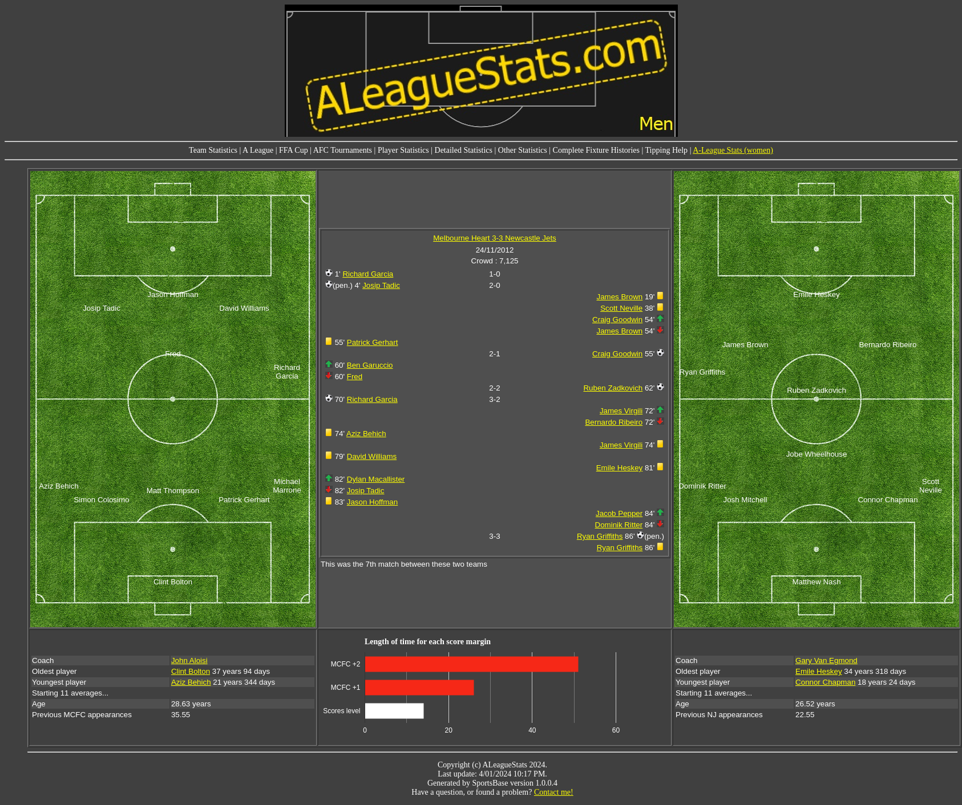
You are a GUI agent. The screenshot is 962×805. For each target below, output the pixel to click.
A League (257, 150)
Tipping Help (666, 150)
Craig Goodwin (617, 319)
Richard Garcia (367, 274)
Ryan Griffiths (600, 536)
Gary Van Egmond (826, 660)
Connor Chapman (825, 682)
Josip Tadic (381, 285)
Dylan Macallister (376, 479)
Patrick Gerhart (372, 342)
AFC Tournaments (342, 150)
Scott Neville (621, 308)
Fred (354, 376)
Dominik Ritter (619, 525)
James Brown (619, 296)
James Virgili (621, 410)
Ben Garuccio (370, 365)
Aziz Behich (366, 433)
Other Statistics (522, 150)
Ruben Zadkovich (612, 388)
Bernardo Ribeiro (613, 422)
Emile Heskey (619, 468)
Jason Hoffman (372, 502)
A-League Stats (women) (733, 150)
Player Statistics (403, 150)
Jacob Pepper (619, 513)
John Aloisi (189, 660)
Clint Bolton (190, 671)
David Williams (372, 456)
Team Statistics (213, 150)
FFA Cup (293, 150)
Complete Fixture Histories (596, 150)
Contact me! (553, 792)
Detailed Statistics (463, 150)
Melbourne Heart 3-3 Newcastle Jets (494, 238)
